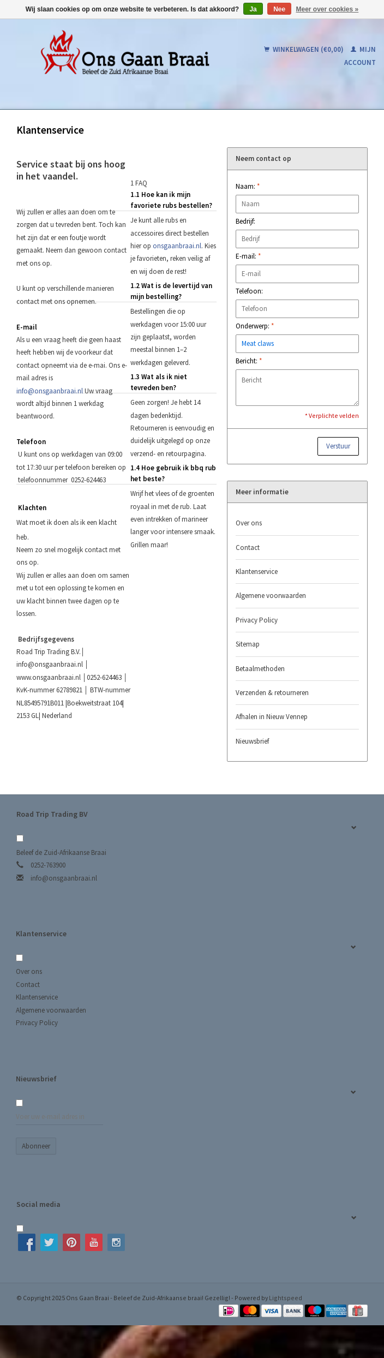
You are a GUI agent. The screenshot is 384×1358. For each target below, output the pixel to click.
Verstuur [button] (338, 446)
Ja (252, 9)
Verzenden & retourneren (272, 692)
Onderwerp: (255, 326)
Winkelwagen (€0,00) (304, 49)
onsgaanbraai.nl (177, 245)
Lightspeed (285, 1298)
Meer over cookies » (327, 9)
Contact (248, 547)
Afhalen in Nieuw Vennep (272, 716)
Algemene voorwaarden (271, 595)
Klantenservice (257, 571)
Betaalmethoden (260, 668)
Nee (279, 9)
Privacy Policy (257, 620)
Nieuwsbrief (252, 741)
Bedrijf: (245, 221)
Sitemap (248, 644)
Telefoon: (249, 291)
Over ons (249, 523)
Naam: (248, 186)
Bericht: (249, 361)
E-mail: (248, 256)
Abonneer (36, 1146)
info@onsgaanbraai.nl (49, 391)
